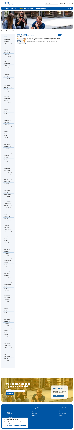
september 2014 (7, 231)
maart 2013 (6, 268)
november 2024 (7, 56)
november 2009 (7, 343)
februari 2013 (6, 271)
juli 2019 (5, 109)
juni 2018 (5, 133)
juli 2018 (5, 131)
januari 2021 (6, 83)
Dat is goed (20, 425)
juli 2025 (5, 45)
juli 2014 (5, 236)
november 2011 (7, 299)
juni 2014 (5, 238)
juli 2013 (5, 262)
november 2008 (7, 356)
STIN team (34, 413)
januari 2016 (6, 196)
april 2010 (6, 334)
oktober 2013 (6, 255)
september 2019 (7, 104)
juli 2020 (5, 89)
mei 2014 (6, 240)
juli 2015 (5, 209)
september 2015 (7, 205)
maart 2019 (6, 115)
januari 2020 (6, 100)
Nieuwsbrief (34, 410)
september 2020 (7, 87)
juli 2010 (5, 330)
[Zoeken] (57, 3)
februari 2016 (6, 194)
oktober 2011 (6, 301)
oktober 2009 (6, 345)
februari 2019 (6, 118)
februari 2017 (6, 168)
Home (2, 30)
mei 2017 (6, 161)
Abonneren (10, 393)
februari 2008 (6, 360)
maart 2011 (6, 314)
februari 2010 (6, 338)
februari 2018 (6, 142)
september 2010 (7, 328)
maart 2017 (6, 166)
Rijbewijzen (61, 410)
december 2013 (7, 251)
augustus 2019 (7, 107)
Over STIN (5, 8)
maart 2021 (6, 80)
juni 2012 (5, 286)
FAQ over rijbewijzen (63, 411)
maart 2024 (6, 61)
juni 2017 (5, 159)
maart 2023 (6, 69)
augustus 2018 (7, 129)
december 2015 (7, 199)
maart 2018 (6, 139)
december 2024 (7, 54)
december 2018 (7, 120)
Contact (69, 8)
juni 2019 (5, 111)
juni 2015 (5, 212)
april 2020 (6, 96)
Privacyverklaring (35, 417)
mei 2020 (6, 94)
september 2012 (7, 282)
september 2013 (7, 258)
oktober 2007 (6, 365)
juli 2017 (5, 157)
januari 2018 (6, 144)
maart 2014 (6, 244)
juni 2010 (5, 332)
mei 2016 (6, 188)
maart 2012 (6, 293)
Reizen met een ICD (40, 8)
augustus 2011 (7, 306)
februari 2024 (6, 63)
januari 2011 (6, 319)
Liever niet (9, 425)
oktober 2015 (6, 203)
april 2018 (6, 137)
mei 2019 (6, 113)
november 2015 (7, 201)
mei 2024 (6, 59)
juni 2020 (5, 91)
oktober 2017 (6, 150)
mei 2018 (6, 135)
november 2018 (7, 122)
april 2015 (6, 216)
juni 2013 (5, 264)
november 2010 (7, 323)
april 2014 (6, 242)
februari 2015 (6, 220)
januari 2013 (6, 273)
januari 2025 (6, 52)
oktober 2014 (6, 229)
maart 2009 (6, 354)
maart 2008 (6, 358)
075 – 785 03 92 (70, 3)
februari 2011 (6, 317)
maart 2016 (6, 192)
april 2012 (6, 290)
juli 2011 (5, 308)
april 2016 (6, 190)
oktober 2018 (6, 124)
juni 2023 (5, 67)
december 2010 (7, 321)
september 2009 (7, 347)
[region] (15, 423)
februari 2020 (6, 98)
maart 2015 (6, 218)
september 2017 (7, 153)
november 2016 (7, 174)
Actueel (21, 8)
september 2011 (7, 303)
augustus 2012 (7, 284)
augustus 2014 (7, 233)
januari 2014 (6, 249)
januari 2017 (6, 170)
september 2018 (7, 126)
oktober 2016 (6, 177)
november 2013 (7, 253)
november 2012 (7, 277)
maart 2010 (6, 336)
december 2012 (7, 275)
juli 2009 (5, 349)
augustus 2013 (7, 260)
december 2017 (7, 146)
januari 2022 (6, 78)
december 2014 (7, 225)
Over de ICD (13, 8)
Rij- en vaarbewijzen (28, 8)
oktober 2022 (6, 74)
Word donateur (35, 411)
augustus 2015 (7, 207)
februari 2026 (6, 39)
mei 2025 (6, 48)
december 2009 (7, 341)
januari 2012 (6, 297)
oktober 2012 (6, 279)
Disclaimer (34, 415)
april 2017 (6, 163)
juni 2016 (5, 185)
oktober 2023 (6, 65)
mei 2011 (6, 312)
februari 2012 (6, 295)
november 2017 (7, 148)
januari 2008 (6, 362)
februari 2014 (6, 247)
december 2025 (7, 41)
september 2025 (7, 43)
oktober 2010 (6, 325)
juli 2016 (5, 183)
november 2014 (7, 227)
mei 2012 (6, 288)
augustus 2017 (7, 155)
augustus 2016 (7, 181)
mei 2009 (6, 352)
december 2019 (7, 102)
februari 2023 (6, 72)
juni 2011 (5, 310)
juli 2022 (5, 76)
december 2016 (7, 172)
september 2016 (7, 179)
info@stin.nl (62, 3)
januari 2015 (6, 223)
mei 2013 (6, 266)
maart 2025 (6, 50)
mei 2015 (6, 214)
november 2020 (7, 85)
